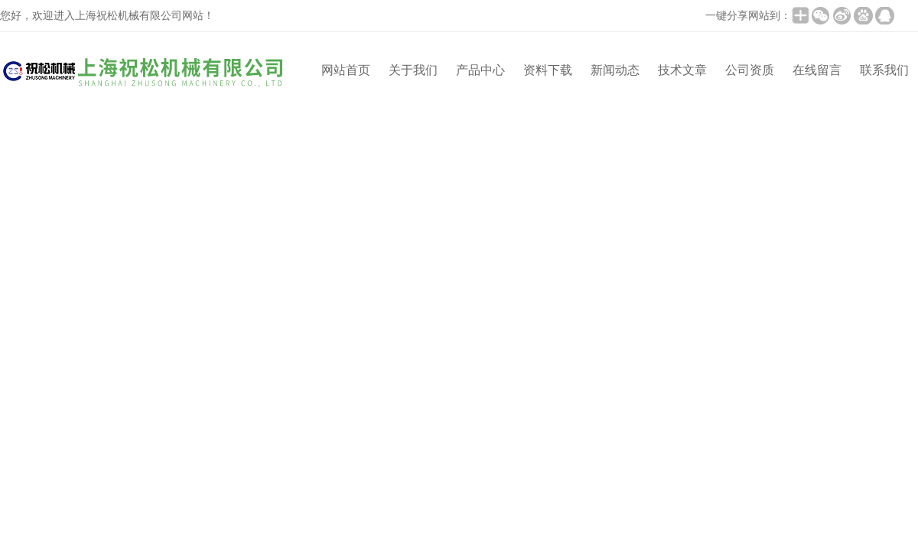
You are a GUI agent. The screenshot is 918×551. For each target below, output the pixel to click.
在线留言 (817, 70)
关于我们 (413, 70)
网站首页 (345, 70)
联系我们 (884, 70)
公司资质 (749, 70)
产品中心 (480, 70)
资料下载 (547, 70)
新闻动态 (615, 70)
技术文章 (682, 70)
